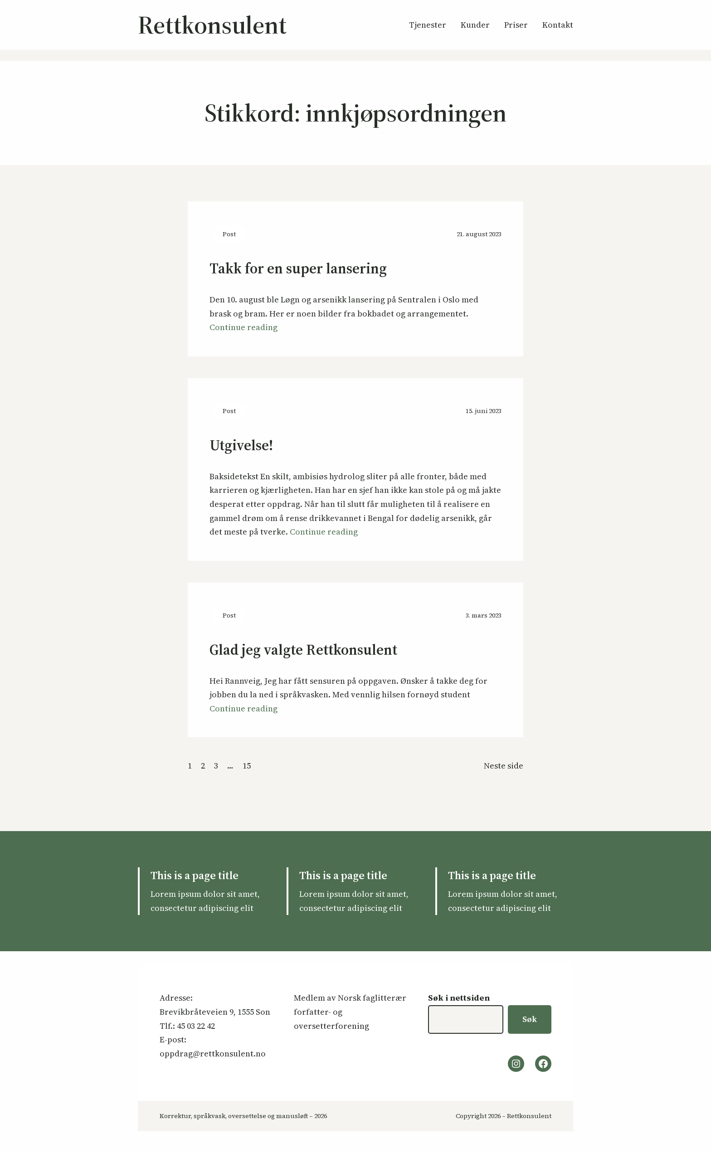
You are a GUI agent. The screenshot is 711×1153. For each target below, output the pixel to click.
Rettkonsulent (212, 24)
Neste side (503, 765)
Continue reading (243, 327)
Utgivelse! (241, 445)
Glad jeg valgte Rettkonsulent (303, 650)
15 (247, 765)
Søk (529, 1019)
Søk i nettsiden (459, 997)
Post (229, 233)
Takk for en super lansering (298, 268)
